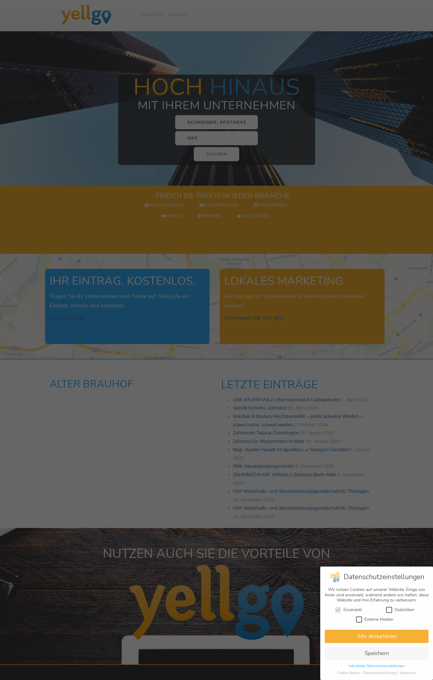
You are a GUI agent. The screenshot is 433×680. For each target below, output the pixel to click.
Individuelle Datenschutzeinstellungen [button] (377, 668)
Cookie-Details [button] (349, 675)
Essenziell (348, 612)
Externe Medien (374, 622)
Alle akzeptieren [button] (377, 638)
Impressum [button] (408, 675)
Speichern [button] (377, 656)
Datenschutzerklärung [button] (380, 675)
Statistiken (400, 612)
